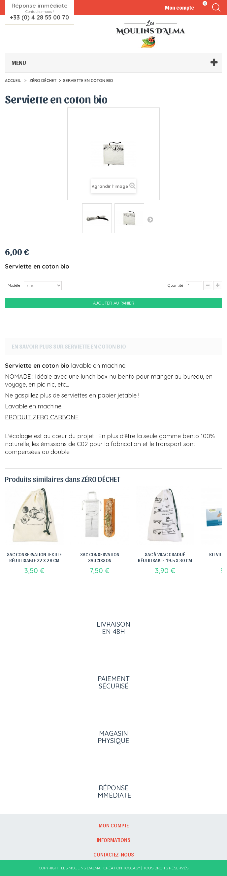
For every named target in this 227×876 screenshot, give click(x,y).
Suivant (150, 219)
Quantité (175, 285)
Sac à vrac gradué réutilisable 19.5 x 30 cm (165, 557)
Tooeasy (131, 867)
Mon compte (114, 825)
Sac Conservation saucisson (99, 557)
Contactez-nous (113, 854)
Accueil (13, 80)
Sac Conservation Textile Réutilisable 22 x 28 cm (34, 557)
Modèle (14, 285)
